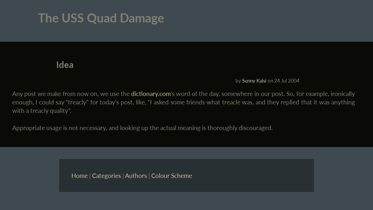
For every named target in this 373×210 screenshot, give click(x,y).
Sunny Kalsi (254, 81)
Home (79, 175)
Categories (106, 175)
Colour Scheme (171, 175)
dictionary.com (151, 93)
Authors (136, 175)
